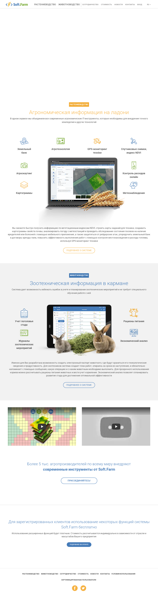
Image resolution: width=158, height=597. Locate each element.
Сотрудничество (90, 5)
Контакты (130, 5)
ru (149, 5)
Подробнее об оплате (79, 544)
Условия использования (123, 574)
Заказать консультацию (33, 67)
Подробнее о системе (79, 250)
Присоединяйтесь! (79, 480)
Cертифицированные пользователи (78, 580)
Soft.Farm (18, 4)
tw (83, 588)
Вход (139, 5)
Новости (118, 5)
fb (75, 588)
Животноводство (69, 4)
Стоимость (106, 5)
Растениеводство (45, 4)
